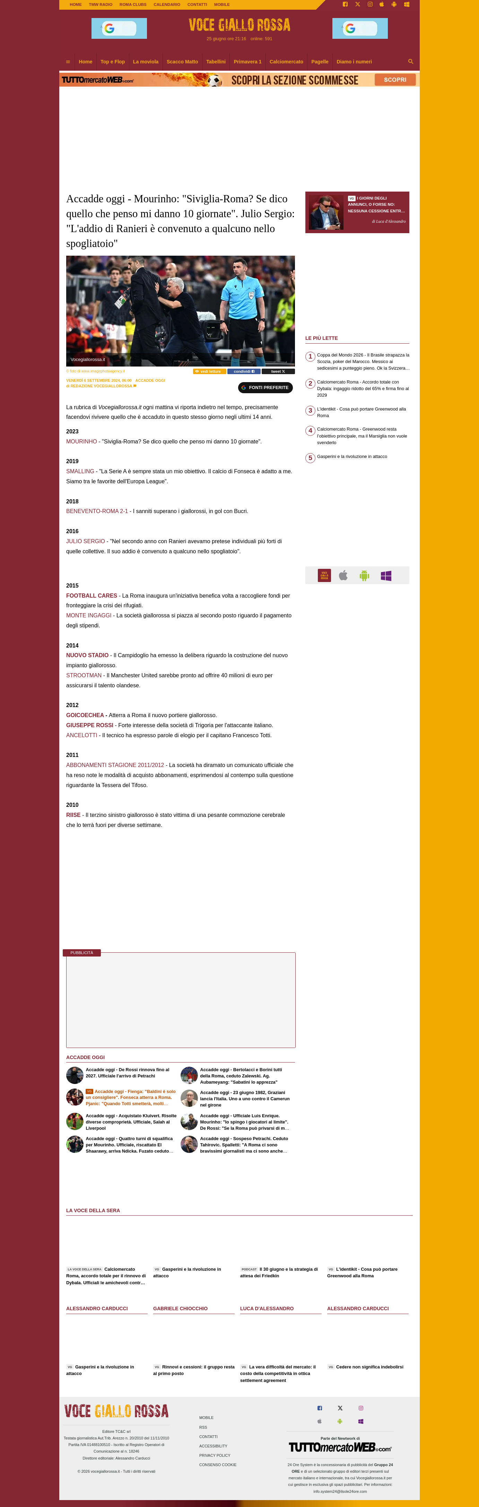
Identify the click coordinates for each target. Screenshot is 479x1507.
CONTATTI (197, 4)
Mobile (206, 1418)
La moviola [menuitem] (146, 61)
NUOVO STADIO (87, 655)
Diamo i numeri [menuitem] (354, 61)
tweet (278, 371)
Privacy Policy (214, 1456)
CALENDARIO (167, 4)
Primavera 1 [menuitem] (248, 61)
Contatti (208, 1437)
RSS (203, 1427)
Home (76, 4)
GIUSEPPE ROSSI (89, 725)
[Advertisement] (357, 858)
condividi (244, 371)
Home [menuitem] (86, 61)
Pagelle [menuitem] (320, 61)
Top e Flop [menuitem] (113, 61)
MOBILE (222, 4)
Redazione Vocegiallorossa (101, 386)
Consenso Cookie (218, 1465)
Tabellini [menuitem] (216, 61)
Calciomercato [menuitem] (286, 61)
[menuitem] (68, 62)
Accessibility (213, 1446)
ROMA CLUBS (133, 4)
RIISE (73, 815)
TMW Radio (101, 4)
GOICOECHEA (85, 715)
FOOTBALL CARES (91, 596)
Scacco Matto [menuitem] (182, 61)
